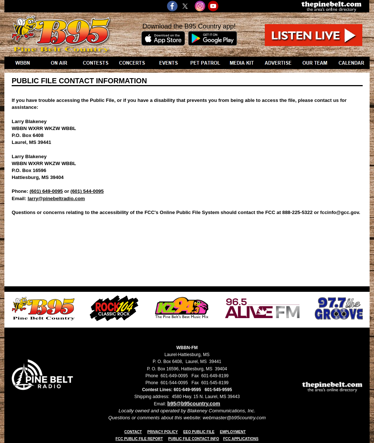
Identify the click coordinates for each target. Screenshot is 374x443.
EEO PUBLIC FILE (199, 432)
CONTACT (133, 432)
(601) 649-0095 (46, 191)
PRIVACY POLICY (162, 432)
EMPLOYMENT (233, 432)
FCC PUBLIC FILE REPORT (139, 439)
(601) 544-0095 (87, 191)
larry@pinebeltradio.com (56, 198)
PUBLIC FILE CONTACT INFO (193, 439)
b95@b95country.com (193, 403)
